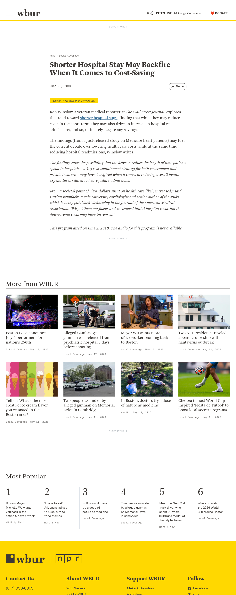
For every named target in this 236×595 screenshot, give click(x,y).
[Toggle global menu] (9, 14)
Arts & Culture (16, 349)
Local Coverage (69, 56)
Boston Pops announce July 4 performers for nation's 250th (26, 337)
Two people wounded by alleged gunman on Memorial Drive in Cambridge (89, 405)
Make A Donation (140, 588)
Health (125, 412)
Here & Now (52, 522)
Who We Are (75, 588)
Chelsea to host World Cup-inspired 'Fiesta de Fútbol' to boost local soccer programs (203, 405)
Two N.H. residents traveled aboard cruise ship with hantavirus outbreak (202, 337)
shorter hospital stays (99, 118)
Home (52, 56)
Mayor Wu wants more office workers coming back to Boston (144, 337)
